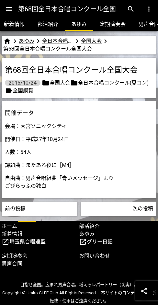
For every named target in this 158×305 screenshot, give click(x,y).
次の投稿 (142, 208)
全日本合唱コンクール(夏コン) (57, 41)
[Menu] (9, 9)
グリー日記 (100, 242)
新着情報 (12, 234)
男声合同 (12, 264)
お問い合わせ (94, 256)
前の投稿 (15, 208)
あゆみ (79, 24)
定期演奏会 (113, 24)
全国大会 (91, 41)
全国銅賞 (23, 91)
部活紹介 (48, 24)
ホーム (9, 226)
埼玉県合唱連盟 (27, 242)
